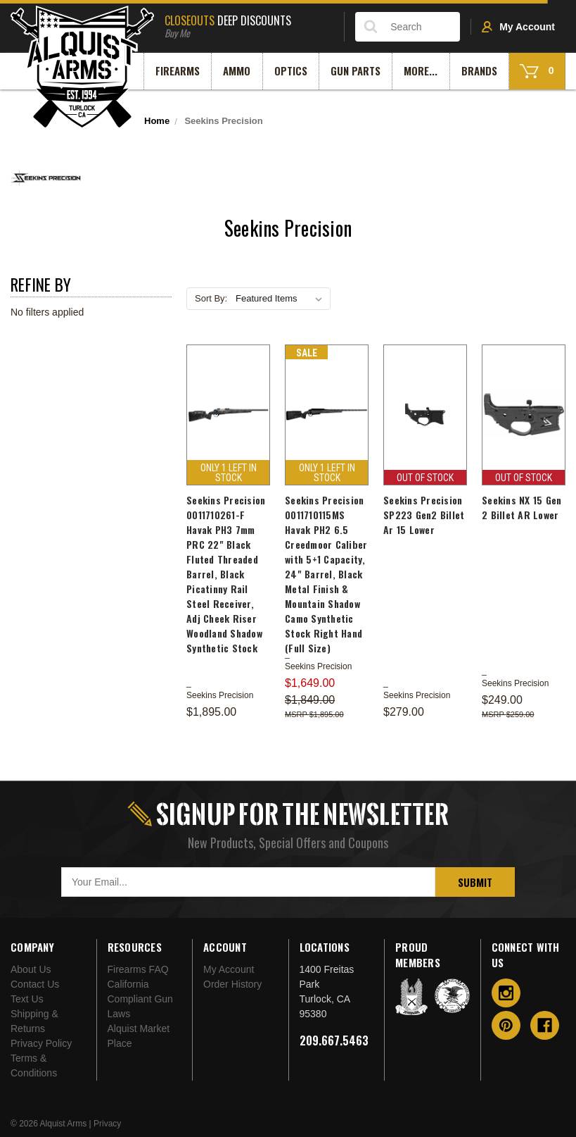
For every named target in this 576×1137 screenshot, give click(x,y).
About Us (31, 969)
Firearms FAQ (138, 969)
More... (420, 70)
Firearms (177, 70)
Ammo (236, 70)
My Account (518, 26)
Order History (232, 984)
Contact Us (35, 984)
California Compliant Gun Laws (140, 998)
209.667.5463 (334, 1040)
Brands (479, 70)
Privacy (107, 1124)
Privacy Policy (41, 1043)
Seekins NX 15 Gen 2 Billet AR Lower (521, 507)
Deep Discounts (249, 24)
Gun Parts (355, 70)
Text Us (27, 999)
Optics (290, 70)
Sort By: (211, 298)
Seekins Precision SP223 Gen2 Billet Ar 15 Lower (423, 514)
